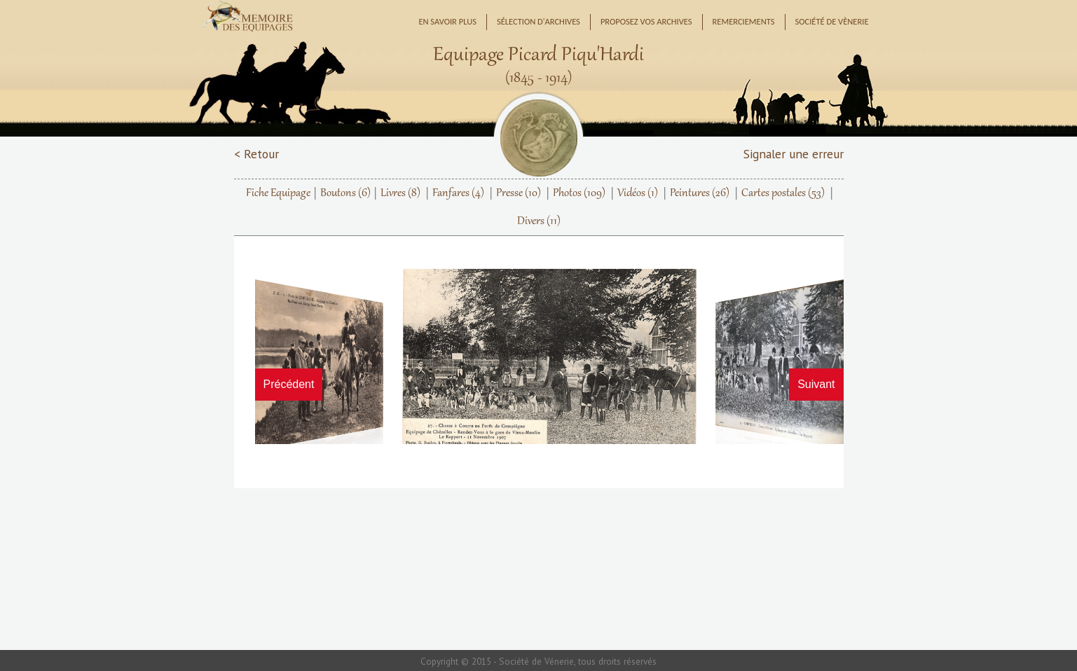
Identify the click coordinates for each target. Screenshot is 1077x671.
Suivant (816, 384)
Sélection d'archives (538, 21)
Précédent (289, 384)
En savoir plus (447, 21)
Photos (579, 193)
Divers (539, 221)
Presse (518, 193)
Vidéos (637, 193)
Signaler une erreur (793, 154)
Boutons (345, 193)
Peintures (699, 193)
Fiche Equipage (278, 193)
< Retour (256, 154)
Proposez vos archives (646, 21)
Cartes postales (783, 193)
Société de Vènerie (832, 21)
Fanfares (458, 193)
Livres (400, 193)
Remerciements (744, 21)
